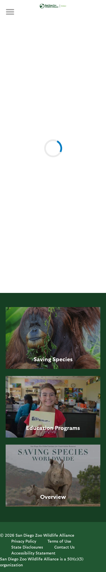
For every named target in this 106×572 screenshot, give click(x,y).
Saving (42, 359)
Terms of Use (59, 541)
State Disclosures (27, 547)
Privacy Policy (23, 541)
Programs (67, 427)
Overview (53, 496)
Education (39, 427)
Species (63, 359)
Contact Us (64, 547)
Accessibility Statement (33, 553)
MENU (14, 14)
